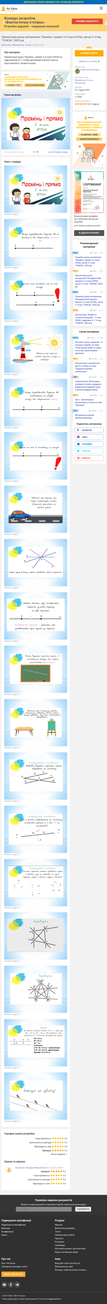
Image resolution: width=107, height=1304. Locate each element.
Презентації (80, 83)
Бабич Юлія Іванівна (90, 70)
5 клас (90, 80)
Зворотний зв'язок (13, 1274)
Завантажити (89, 53)
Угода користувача (10, 1299)
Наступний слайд (58, 152)
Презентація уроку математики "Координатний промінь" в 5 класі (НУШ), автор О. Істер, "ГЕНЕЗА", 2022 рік (89, 281)
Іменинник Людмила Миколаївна (30, 1168)
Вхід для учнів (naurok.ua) (67, 1263)
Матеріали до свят (64, 1266)
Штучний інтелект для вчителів (70, 1248)
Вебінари (5, 1228)
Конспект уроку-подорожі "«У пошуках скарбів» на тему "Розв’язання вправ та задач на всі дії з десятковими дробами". (88, 347)
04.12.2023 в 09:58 (54, 1168)
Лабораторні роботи (65, 1235)
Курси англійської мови (66, 1252)
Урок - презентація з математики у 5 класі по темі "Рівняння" (88, 402)
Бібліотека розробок (65, 1228)
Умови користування (28, 1299)
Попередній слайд (13, 152)
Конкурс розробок (24, 20)
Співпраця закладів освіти (14, 1266)
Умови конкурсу (87, 21)
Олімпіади (60, 1245)
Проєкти (59, 1238)
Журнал (58, 1225)
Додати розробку (89, 233)
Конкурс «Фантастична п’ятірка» (71, 1270)
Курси (4, 1235)
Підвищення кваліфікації (13, 1225)
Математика (80, 80)
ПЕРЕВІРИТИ (83, 1209)
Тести (57, 1231)
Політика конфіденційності (49, 1299)
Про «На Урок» (8, 1263)
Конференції (7, 1231)
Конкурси (59, 1242)
